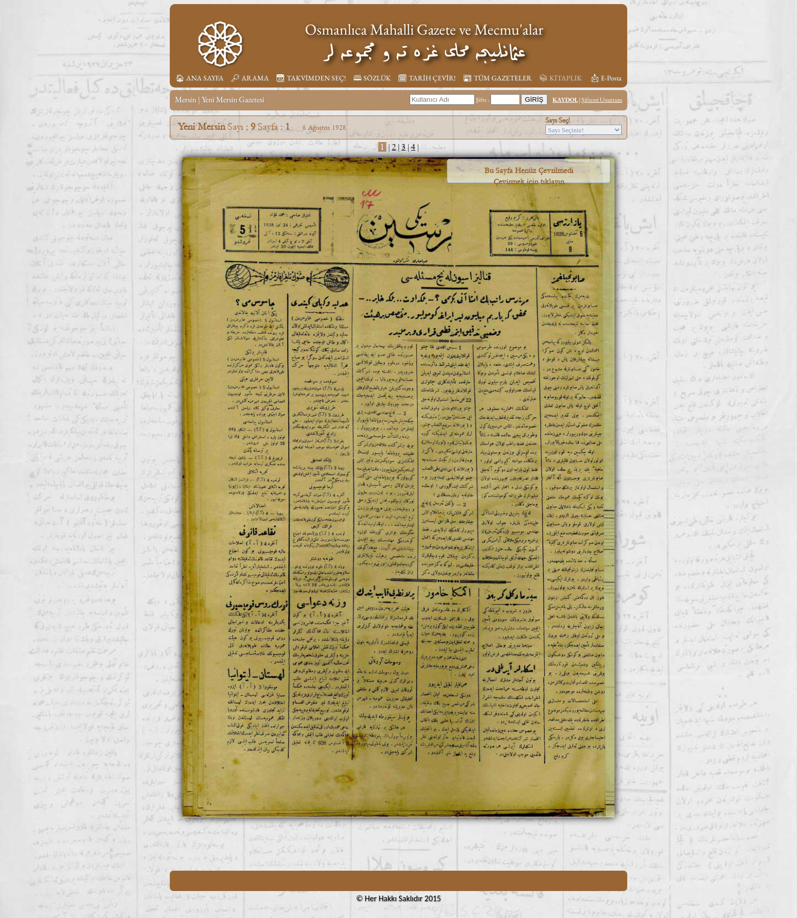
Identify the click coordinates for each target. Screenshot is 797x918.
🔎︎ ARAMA (250, 77)
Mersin (185, 99)
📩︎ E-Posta (606, 77)
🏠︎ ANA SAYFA (199, 77)
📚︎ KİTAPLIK (560, 77)
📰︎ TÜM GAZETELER (497, 77)
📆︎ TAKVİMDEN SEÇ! (311, 77)
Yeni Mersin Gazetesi (233, 99)
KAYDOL (565, 100)
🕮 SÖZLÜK (372, 77)
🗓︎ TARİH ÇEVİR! (427, 77)
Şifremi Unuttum (601, 100)
